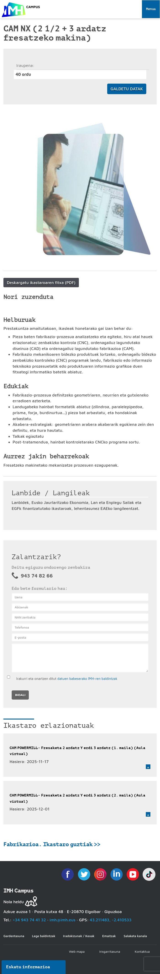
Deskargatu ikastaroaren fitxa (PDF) (41, 282)
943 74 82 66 (37, 576)
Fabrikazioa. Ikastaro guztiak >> (51, 844)
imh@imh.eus (62, 919)
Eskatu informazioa (28, 967)
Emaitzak (109, 936)
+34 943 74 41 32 (29, 919)
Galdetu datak (127, 88)
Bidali (20, 695)
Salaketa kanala (135, 936)
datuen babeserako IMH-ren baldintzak (87, 679)
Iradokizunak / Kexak (78, 936)
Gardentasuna (13, 936)
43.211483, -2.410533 (111, 919)
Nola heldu (13, 901)
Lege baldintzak (43, 936)
